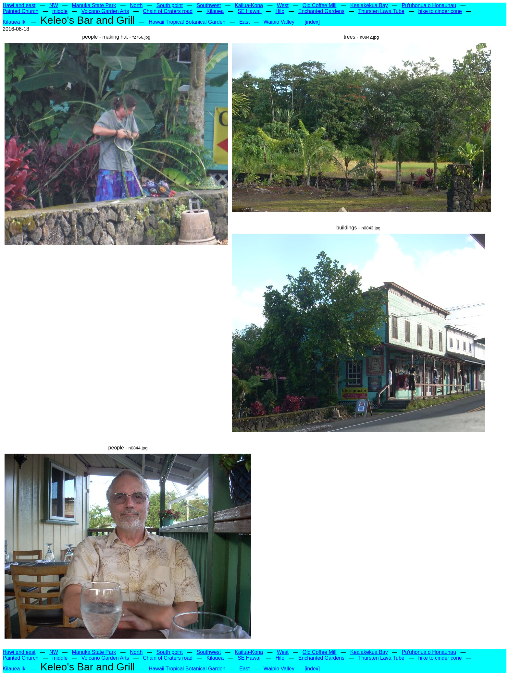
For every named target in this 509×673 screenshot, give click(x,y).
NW (53, 5)
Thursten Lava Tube (381, 11)
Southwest (209, 5)
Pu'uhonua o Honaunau (429, 5)
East (244, 22)
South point (169, 5)
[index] (312, 22)
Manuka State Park (94, 5)
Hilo (279, 11)
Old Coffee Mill (320, 5)
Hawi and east (19, 5)
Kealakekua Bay (369, 5)
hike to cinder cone (440, 11)
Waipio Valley (279, 22)
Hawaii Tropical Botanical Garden (187, 22)
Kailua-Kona (249, 5)
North (136, 5)
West (283, 5)
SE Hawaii (250, 11)
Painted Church (20, 11)
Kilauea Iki (15, 22)
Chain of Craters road (167, 11)
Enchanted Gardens (321, 11)
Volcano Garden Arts (105, 11)
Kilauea (215, 11)
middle (60, 11)
